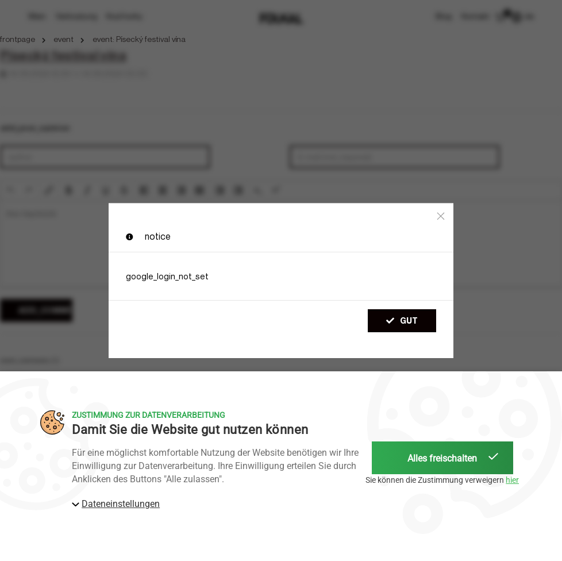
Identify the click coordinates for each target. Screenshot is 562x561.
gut (402, 320)
